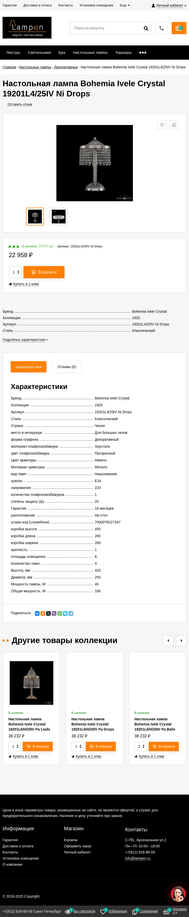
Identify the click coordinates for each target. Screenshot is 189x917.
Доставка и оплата (18, 846)
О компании (12, 864)
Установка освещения (21, 858)
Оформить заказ (77, 846)
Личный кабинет (77, 852)
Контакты (10, 852)
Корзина (70, 840)
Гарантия (10, 840)
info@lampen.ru (137, 858)
